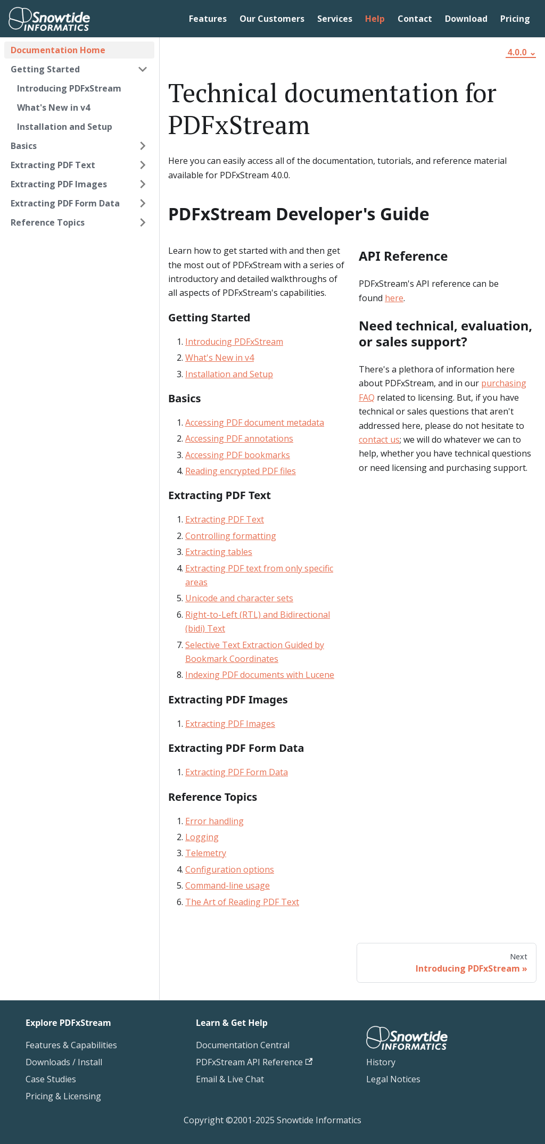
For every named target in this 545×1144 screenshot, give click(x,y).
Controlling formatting (230, 536)
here (394, 298)
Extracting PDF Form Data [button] (65, 203)
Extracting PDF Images (230, 723)
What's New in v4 (53, 107)
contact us (379, 439)
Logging (202, 837)
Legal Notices (393, 1079)
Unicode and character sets (239, 598)
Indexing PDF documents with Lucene (259, 675)
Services (334, 18)
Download (466, 18)
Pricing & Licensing (63, 1096)
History (380, 1062)
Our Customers (272, 18)
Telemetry (205, 853)
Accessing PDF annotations (239, 438)
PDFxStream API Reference (254, 1062)
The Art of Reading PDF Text (242, 902)
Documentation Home (58, 50)
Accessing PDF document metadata (254, 422)
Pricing (515, 18)
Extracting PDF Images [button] (59, 184)
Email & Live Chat (230, 1079)
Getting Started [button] (45, 69)
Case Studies (51, 1079)
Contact (415, 18)
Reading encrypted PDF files (240, 471)
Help (375, 18)
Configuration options (229, 869)
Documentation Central (243, 1045)
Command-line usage (227, 885)
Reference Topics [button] (48, 222)
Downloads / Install (64, 1062)
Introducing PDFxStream (69, 88)
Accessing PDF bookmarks (237, 455)
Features (208, 18)
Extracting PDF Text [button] (53, 165)
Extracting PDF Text (224, 519)
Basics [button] (24, 146)
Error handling (214, 821)
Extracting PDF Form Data (236, 772)
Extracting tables (218, 552)
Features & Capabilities (71, 1045)
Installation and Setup (64, 126)
